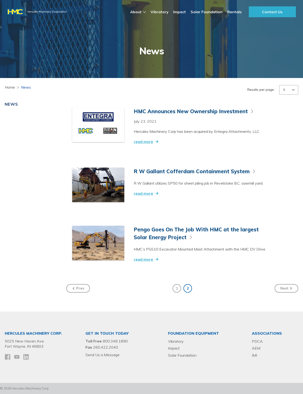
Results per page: (261, 89)
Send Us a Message (102, 354)
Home (10, 87)
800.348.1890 (115, 341)
